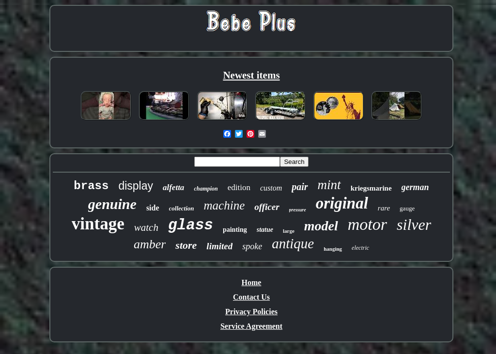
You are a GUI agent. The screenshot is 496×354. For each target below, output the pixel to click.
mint (329, 184)
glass (190, 225)
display (135, 185)
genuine (112, 204)
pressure (297, 209)
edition (239, 187)
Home (252, 282)
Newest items (251, 75)
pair (300, 186)
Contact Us (251, 297)
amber (150, 244)
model (321, 225)
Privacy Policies (251, 311)
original (342, 203)
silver (414, 224)
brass (91, 186)
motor (367, 224)
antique (293, 243)
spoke (252, 246)
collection (181, 208)
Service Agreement (251, 326)
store (186, 245)
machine (224, 205)
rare (384, 208)
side (152, 208)
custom (271, 188)
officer (266, 207)
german (415, 187)
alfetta (173, 187)
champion (205, 188)
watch (146, 227)
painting (235, 229)
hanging (333, 249)
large (288, 231)
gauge (407, 208)
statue (265, 229)
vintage (98, 223)
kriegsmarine (371, 188)
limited (219, 246)
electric (360, 247)
